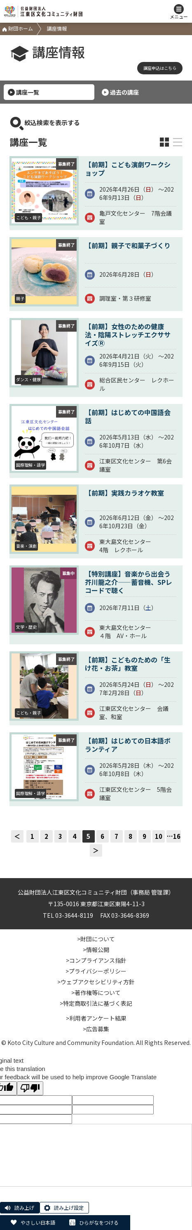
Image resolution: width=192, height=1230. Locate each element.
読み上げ (24, 1207)
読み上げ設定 (69, 1207)
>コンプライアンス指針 (96, 960)
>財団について (96, 939)
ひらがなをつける (99, 1222)
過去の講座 (124, 92)
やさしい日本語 (38, 1222)
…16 (173, 836)
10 (159, 836)
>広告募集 (96, 1029)
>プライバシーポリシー (96, 971)
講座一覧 (27, 92)
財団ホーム (17, 28)
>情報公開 (96, 949)
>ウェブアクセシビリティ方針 (96, 982)
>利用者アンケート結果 (96, 1018)
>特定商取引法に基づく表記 (96, 1003)
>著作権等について (96, 992)
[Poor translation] (30, 1088)
